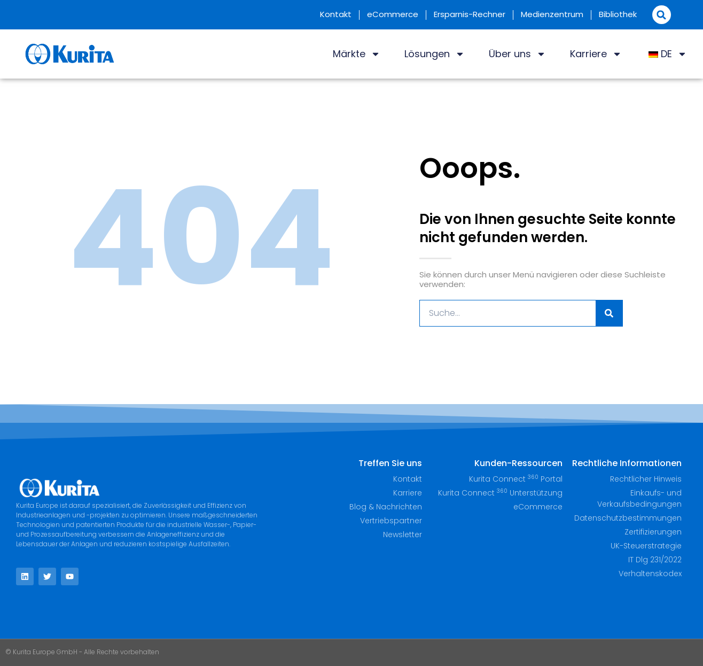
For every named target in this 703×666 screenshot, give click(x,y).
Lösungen (434, 54)
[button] (661, 14)
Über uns (517, 54)
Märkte (356, 54)
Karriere (596, 54)
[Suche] (609, 313)
